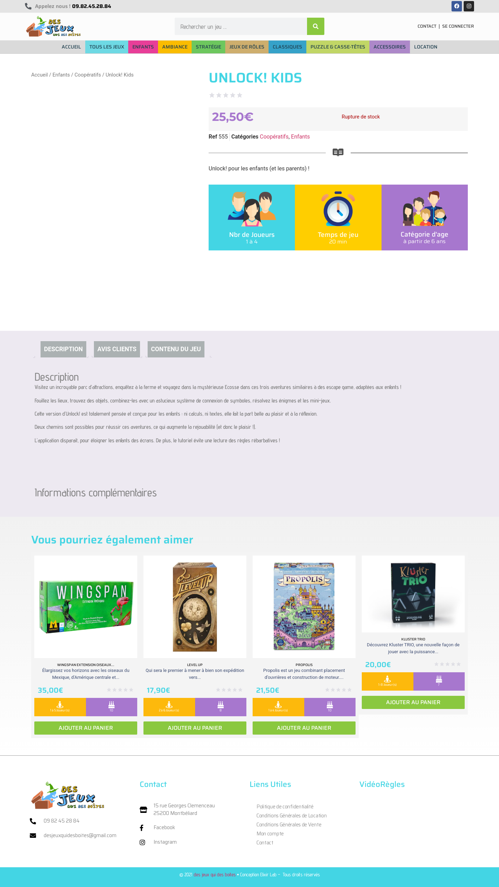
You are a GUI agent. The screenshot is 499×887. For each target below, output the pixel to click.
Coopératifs (88, 75)
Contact (264, 842)
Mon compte (270, 833)
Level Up (195, 664)
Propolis (304, 664)
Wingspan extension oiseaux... (85, 664)
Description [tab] (63, 349)
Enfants (61, 75)
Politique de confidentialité (285, 806)
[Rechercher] (315, 26)
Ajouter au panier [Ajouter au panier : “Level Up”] (195, 728)
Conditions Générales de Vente (288, 824)
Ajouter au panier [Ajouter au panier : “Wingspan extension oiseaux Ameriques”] (86, 728)
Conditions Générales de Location (291, 815)
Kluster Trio (413, 639)
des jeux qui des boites (215, 874)
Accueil (39, 75)
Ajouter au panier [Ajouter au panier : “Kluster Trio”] (413, 702)
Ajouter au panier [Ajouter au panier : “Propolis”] (304, 728)
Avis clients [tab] (117, 349)
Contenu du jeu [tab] (176, 349)
